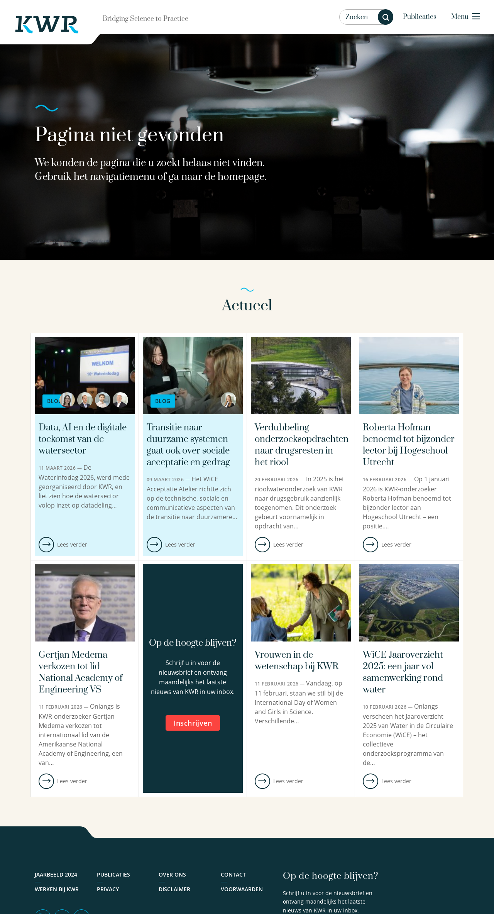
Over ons (172, 874)
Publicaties (419, 17)
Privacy (108, 889)
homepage (241, 177)
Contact (233, 874)
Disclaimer (174, 889)
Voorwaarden (242, 889)
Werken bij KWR (57, 889)
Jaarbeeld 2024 (56, 874)
